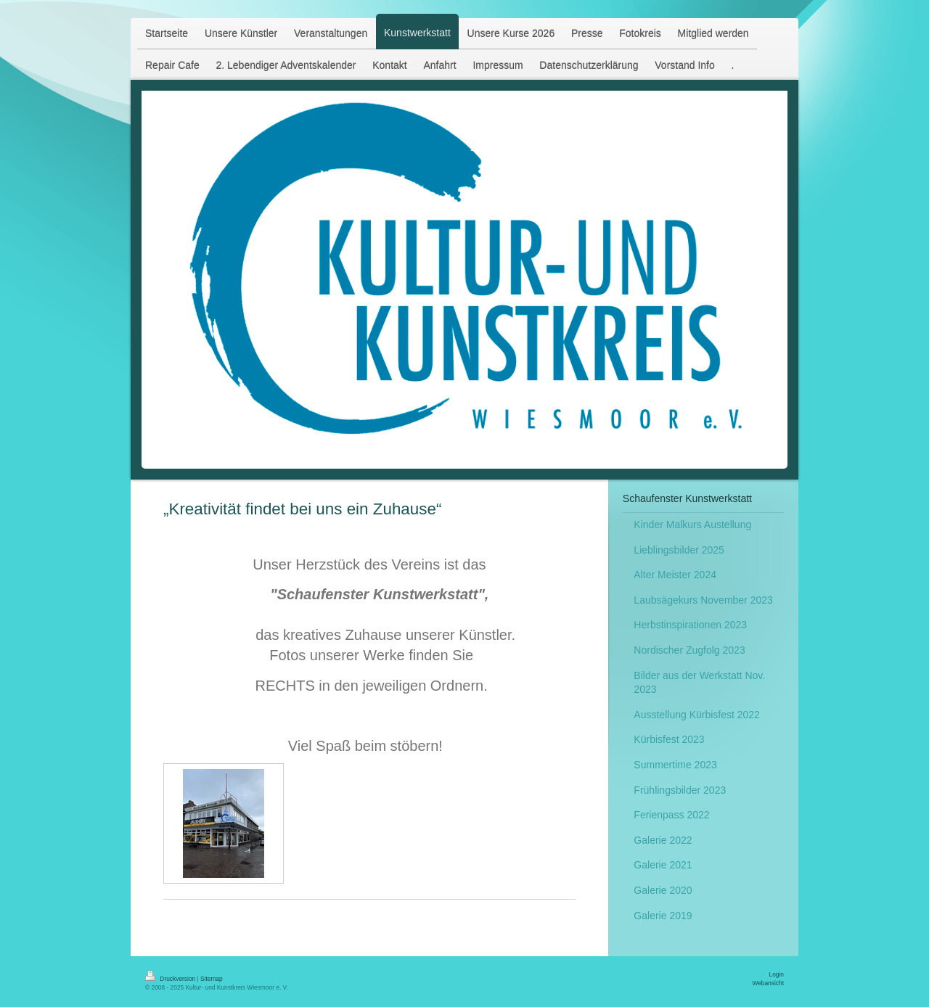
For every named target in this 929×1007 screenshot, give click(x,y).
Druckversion (171, 978)
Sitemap (211, 978)
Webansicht (768, 983)
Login (777, 974)
